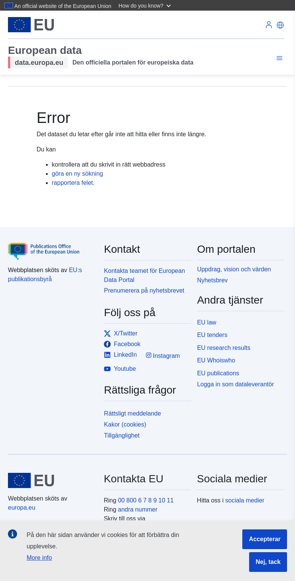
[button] (146, 5)
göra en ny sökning (77, 173)
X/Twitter (120, 333)
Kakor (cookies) (125, 424)
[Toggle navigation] (278, 58)
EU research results (224, 348)
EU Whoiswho (216, 360)
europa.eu (21, 507)
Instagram (163, 355)
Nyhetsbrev (212, 280)
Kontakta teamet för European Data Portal (144, 275)
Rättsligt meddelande (132, 413)
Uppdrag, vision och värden (234, 269)
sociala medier (244, 500)
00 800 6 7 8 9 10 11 (146, 500)
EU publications (218, 373)
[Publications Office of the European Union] (51, 246)
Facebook (122, 344)
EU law (207, 322)
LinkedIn (120, 354)
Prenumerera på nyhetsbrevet (144, 290)
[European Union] (51, 480)
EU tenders (212, 335)
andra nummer (137, 509)
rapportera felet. (73, 182)
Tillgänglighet (122, 435)
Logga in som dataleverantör (235, 384)
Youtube (120, 368)
